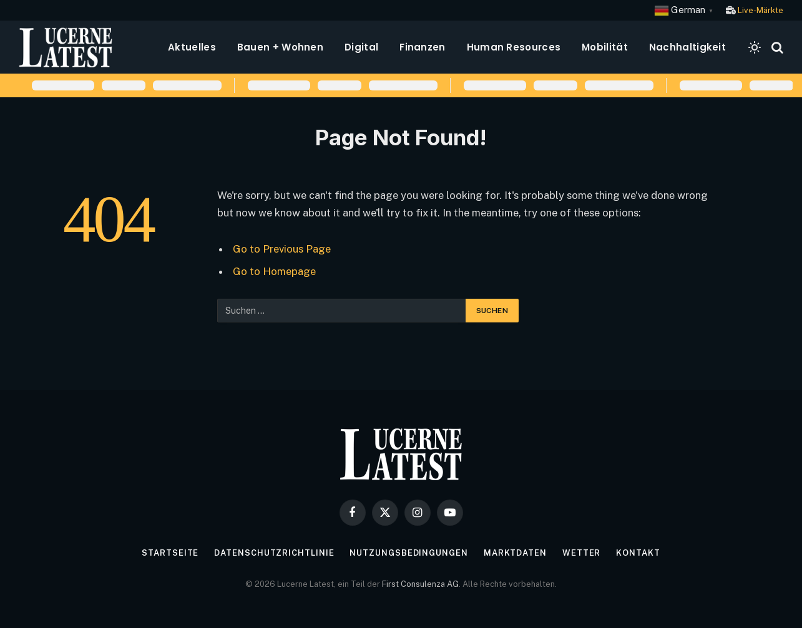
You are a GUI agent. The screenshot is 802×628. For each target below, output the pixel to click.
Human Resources (514, 47)
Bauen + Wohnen (280, 47)
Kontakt (638, 553)
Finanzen (422, 47)
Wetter (581, 553)
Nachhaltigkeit (687, 47)
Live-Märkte (760, 10)
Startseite (170, 553)
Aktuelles (192, 47)
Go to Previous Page (282, 249)
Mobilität (605, 47)
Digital (361, 47)
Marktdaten (515, 553)
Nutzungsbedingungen (408, 553)
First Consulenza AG (420, 584)
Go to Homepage (274, 271)
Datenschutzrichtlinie (274, 553)
